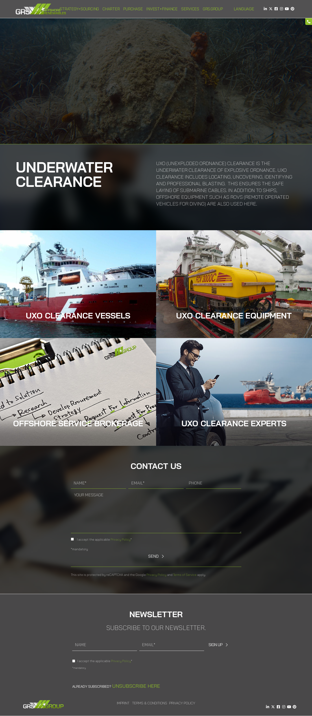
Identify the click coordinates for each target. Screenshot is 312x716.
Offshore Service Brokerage (78, 423)
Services (190, 9)
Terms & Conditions (149, 703)
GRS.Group (213, 9)
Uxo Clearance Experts (233, 423)
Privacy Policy (121, 539)
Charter (111, 9)
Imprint (123, 703)
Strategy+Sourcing (79, 9)
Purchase (133, 9)
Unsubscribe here (136, 686)
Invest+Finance (162, 9)
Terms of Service (184, 575)
